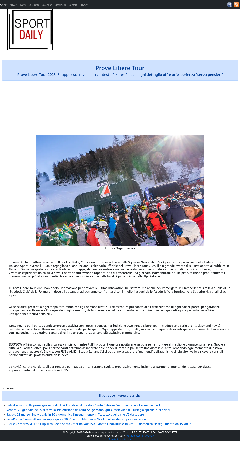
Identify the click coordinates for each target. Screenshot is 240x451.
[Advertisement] (150, 32)
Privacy (84, 4)
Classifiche (60, 4)
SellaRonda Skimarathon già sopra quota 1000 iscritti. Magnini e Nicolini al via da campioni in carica (76, 419)
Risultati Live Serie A (120, 439)
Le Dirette (34, 4)
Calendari (47, 4)
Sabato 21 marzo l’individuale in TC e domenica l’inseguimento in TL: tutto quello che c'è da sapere (75, 414)
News (23, 4)
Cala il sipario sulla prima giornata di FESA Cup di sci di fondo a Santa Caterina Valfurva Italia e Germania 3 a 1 (83, 405)
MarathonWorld (135, 435)
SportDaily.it (8, 5)
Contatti (73, 4)
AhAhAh (149, 435)
